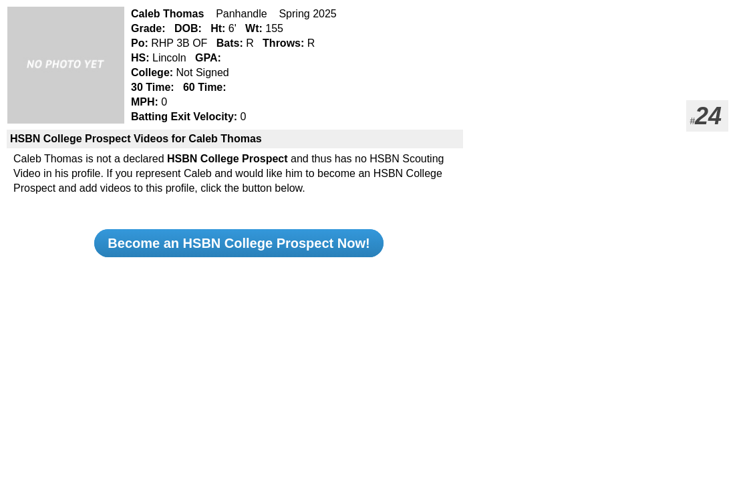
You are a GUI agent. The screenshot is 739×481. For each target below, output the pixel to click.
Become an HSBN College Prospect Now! (239, 243)
